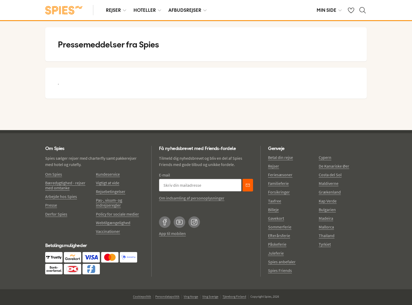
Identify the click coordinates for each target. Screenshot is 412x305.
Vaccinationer (108, 231)
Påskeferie (277, 244)
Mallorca (326, 226)
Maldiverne (328, 183)
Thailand (326, 235)
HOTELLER (147, 10)
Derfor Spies (56, 214)
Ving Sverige (210, 296)
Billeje (273, 209)
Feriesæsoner (280, 174)
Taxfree (274, 201)
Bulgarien (327, 209)
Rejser (273, 166)
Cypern (325, 157)
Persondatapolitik (167, 296)
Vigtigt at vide (107, 182)
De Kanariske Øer (334, 166)
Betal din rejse (280, 157)
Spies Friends (280, 270)
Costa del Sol (330, 174)
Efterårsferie (279, 235)
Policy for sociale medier (117, 214)
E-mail (164, 175)
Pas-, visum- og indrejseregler (109, 202)
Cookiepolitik (142, 296)
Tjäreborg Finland (234, 296)
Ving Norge (191, 296)
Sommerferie (279, 226)
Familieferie (278, 183)
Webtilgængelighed (113, 222)
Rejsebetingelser (110, 191)
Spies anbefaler (282, 261)
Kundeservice (108, 174)
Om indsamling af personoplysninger (191, 198)
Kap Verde (328, 201)
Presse (51, 205)
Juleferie (276, 253)
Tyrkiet (325, 244)
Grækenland (330, 192)
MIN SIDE (329, 10)
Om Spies (53, 174)
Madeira (326, 218)
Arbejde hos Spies (61, 196)
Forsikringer (279, 192)
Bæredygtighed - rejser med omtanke (65, 185)
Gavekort (276, 218)
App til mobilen (172, 233)
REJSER (116, 10)
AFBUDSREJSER (187, 10)
